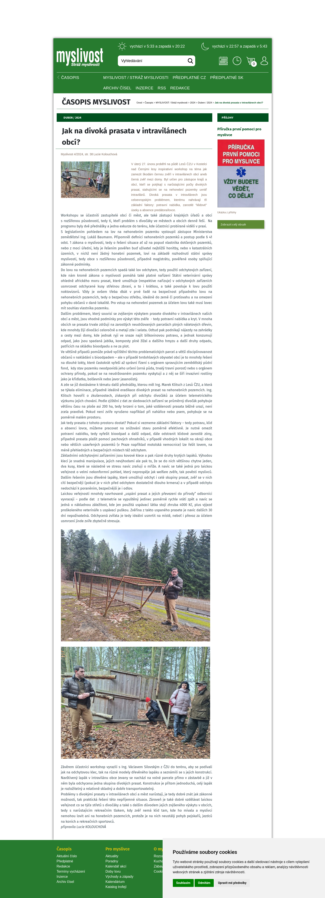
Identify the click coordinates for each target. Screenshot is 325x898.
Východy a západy (119, 876)
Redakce (180, 88)
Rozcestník (162, 856)
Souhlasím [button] (183, 883)
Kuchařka (161, 861)
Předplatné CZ (189, 77)
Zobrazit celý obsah (233, 224)
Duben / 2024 (205, 102)
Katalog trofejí (116, 887)
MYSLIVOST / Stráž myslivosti (135, 77)
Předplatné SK (226, 77)
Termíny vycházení (71, 871)
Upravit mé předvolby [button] (232, 883)
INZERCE (144, 88)
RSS (162, 88)
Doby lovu (113, 871)
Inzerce (62, 876)
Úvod (139, 102)
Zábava (159, 866)
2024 (192, 102)
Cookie (160, 871)
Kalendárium (115, 881)
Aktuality (111, 856)
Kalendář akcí (115, 866)
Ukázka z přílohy (226, 212)
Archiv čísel (117, 88)
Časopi (149, 102)
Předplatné (65, 861)
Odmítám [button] (204, 883)
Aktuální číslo (67, 856)
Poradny (111, 861)
